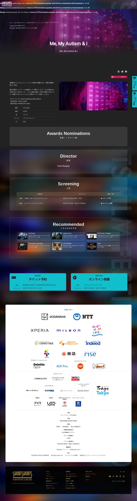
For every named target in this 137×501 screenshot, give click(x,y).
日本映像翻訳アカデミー (68, 435)
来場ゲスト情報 (70, 483)
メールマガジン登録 (119, 483)
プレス (87, 482)
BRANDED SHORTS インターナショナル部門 (25, 28)
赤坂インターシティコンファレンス (36, 199)
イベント (48, 476)
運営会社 (87, 479)
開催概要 (68, 474)
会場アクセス (49, 488)
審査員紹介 (49, 483)
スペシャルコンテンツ (51, 486)
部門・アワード (50, 481)
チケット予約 (107, 199)
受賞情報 (68, 481)
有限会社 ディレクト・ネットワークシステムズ (93, 458)
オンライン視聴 (107, 204)
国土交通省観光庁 (76, 429)
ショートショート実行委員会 (68, 417)
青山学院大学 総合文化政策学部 (40, 458)
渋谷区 (68, 440)
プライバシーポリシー (91, 476)
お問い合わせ (88, 474)
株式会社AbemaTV (75, 452)
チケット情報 (69, 486)
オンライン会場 (70, 488)
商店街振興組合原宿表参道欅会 (68, 423)
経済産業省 (65, 429)
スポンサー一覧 (50, 490)
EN (127, 4)
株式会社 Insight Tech (57, 458)
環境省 (58, 429)
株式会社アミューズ (62, 452)
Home (47, 474)
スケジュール (49, 479)
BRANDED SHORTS (70, 490)
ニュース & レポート (71, 476)
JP (124, 4)
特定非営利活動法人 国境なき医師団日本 (68, 446)
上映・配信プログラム (19, 25)
